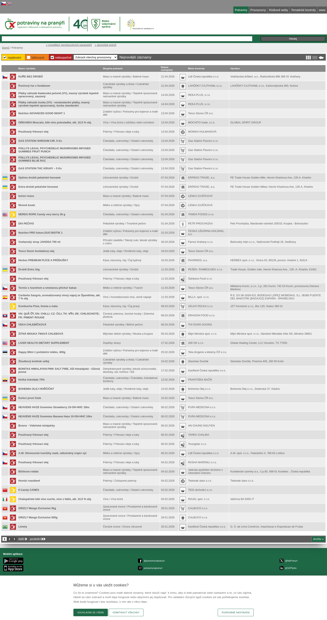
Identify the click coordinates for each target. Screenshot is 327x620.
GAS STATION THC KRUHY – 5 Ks (40, 168)
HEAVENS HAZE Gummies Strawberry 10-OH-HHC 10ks (53, 407)
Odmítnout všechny (126, 612)
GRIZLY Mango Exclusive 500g (38, 517)
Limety (22, 526)
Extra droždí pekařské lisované (38, 186)
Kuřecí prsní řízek (29, 398)
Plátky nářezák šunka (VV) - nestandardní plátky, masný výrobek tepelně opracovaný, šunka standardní (54, 104)
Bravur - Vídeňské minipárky (36, 425)
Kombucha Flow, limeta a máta (38, 306)
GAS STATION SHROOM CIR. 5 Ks (40, 140)
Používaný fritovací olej (33, 131)
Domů (5, 47)
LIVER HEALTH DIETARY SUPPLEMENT (43, 342)
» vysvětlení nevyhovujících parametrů (69, 45)
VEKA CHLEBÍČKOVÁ (32, 324)
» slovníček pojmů (105, 45)
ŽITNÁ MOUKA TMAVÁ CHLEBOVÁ (40, 333)
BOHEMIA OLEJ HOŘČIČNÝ (36, 388)
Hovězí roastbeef (29, 480)
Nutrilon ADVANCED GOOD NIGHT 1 (41, 113)
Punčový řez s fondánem (34, 85)
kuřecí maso (26, 195)
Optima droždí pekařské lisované (39, 177)
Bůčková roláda (28, 471)
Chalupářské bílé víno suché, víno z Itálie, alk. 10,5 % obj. (55, 499)
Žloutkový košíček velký (33, 361)
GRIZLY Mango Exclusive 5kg (37, 508)
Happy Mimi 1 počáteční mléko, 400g (41, 352)
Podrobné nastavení (236, 612)
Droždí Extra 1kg (29, 269)
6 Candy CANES (28, 489)
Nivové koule (26, 205)
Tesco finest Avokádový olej (36, 251)
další (21, 539)
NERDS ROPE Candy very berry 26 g (41, 214)
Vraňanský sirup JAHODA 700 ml (39, 241)
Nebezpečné (63, 57)
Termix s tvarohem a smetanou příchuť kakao (47, 287)
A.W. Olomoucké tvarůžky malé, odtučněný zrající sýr (52, 453)
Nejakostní (14, 57)
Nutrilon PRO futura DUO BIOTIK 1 (40, 232)
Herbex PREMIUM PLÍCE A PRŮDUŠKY (43, 260)
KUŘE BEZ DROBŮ (30, 76)
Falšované (37, 57)
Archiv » (318, 539)
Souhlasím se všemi (90, 612)
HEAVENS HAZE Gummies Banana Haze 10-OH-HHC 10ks (55, 416)
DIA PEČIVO (26, 223)
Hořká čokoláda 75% (31, 379)
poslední (35, 539)
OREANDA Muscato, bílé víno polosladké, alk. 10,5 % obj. (55, 122)
